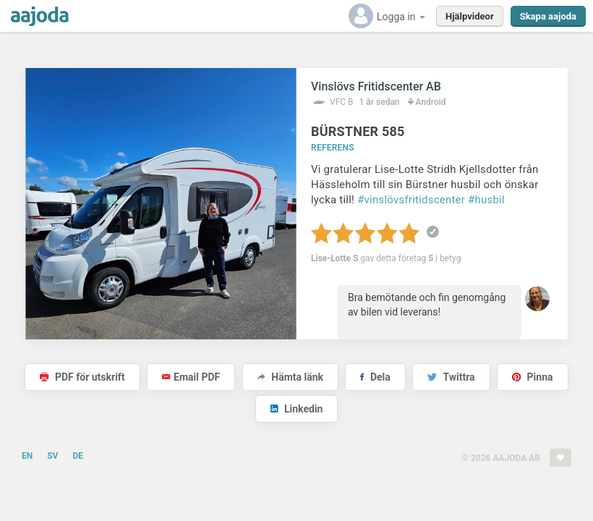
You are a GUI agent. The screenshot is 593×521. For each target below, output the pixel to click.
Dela (375, 377)
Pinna (532, 377)
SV (52, 456)
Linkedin (296, 409)
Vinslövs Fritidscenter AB (376, 86)
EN (27, 456)
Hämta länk (290, 377)
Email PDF (191, 377)
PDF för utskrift (82, 377)
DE (77, 456)
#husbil (486, 199)
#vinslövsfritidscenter (411, 199)
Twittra (450, 377)
